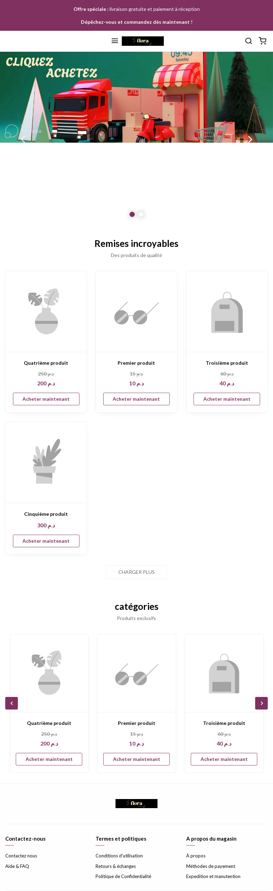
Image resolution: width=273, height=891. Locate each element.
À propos (195, 855)
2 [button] (141, 214)
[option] (136, 139)
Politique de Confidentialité (123, 876)
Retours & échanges (116, 866)
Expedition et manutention (213, 876)
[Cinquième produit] (46, 462)
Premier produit (136, 363)
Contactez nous (21, 855)
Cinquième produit (46, 514)
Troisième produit (227, 363)
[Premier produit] (136, 311)
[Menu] (115, 41)
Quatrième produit (46, 363)
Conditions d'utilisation (119, 855)
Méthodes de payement (210, 866)
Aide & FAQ (17, 866)
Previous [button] (22, 139)
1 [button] (132, 214)
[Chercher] (248, 41)
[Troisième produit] (227, 311)
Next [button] (250, 139)
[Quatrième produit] (46, 311)
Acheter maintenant (46, 399)
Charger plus (136, 572)
